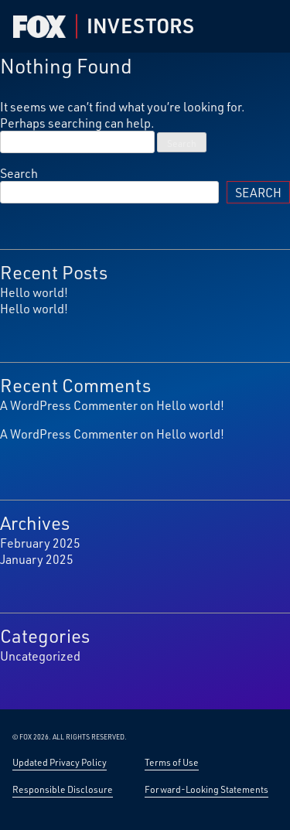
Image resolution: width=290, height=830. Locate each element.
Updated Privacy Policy (59, 762)
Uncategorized (40, 655)
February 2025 (40, 543)
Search (19, 173)
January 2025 (36, 559)
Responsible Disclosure (62, 789)
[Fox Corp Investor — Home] (39, 26)
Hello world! (34, 292)
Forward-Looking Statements (206, 789)
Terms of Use (172, 762)
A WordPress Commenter (69, 405)
